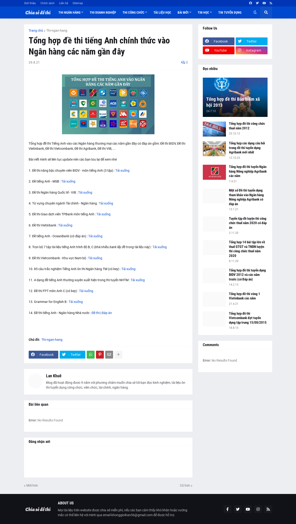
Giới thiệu (30, 3)
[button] (255, 12)
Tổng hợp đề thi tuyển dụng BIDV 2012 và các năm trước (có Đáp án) (247, 274)
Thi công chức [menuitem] (133, 12)
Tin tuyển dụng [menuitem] (229, 12)
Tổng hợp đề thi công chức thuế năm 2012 (247, 126)
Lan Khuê (54, 375)
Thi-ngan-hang (56, 30)
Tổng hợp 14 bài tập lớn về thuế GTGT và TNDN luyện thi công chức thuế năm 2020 (247, 249)
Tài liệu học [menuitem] (162, 12)
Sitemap (78, 3)
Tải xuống (122, 170)
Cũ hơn (185, 485)
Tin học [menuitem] (203, 12)
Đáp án (107, 313)
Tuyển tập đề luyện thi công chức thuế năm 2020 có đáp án (248, 223)
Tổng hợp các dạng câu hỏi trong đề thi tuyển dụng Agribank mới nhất (247, 147)
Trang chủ (36, 30)
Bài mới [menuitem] (183, 12)
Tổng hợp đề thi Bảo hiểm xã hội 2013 (233, 102)
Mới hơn (32, 485)
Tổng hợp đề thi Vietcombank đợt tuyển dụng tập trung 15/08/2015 (248, 318)
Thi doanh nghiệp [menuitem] (103, 12)
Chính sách (47, 3)
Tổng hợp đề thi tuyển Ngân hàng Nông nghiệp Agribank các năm (248, 171)
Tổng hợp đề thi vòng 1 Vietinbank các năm (244, 296)
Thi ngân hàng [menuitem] (69, 12)
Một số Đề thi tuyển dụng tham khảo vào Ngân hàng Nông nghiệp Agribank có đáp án (246, 197)
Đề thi (96, 313)
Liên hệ (63, 3)
